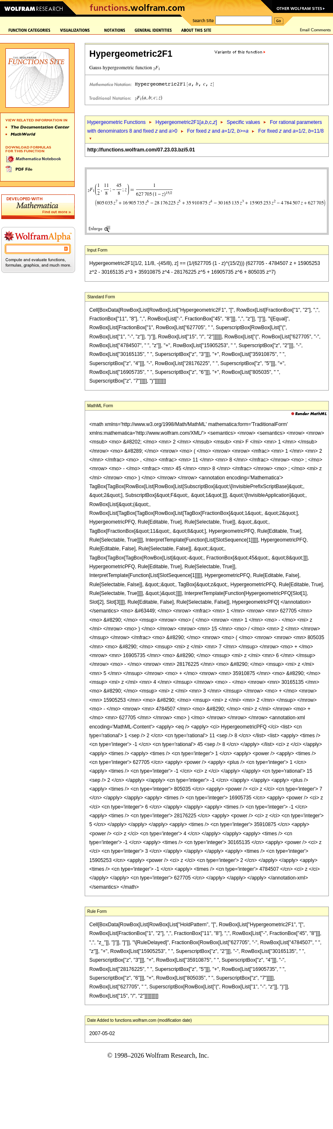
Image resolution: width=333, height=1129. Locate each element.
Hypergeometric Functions (116, 122)
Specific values (243, 122)
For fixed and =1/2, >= (217, 131)
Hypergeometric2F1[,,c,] (186, 122)
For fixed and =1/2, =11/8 (291, 131)
